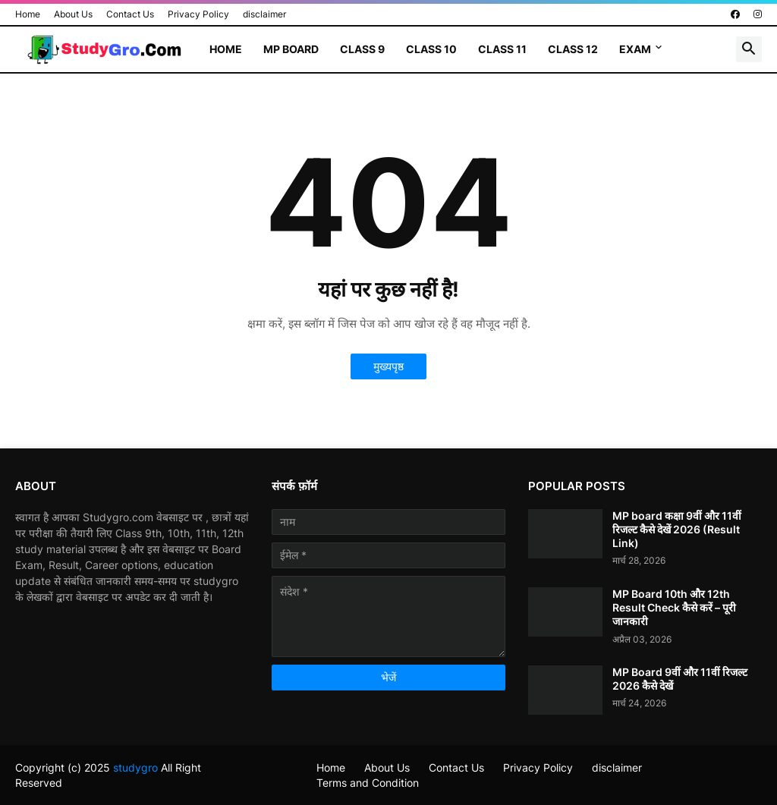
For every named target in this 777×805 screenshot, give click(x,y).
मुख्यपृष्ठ (388, 366)
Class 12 (573, 48)
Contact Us (130, 14)
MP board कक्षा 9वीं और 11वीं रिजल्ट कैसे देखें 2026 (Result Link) (676, 529)
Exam (635, 48)
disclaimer (264, 14)
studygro (135, 767)
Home (27, 14)
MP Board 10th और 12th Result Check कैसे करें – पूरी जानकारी (674, 607)
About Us (73, 14)
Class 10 (431, 48)
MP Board (291, 48)
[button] (749, 49)
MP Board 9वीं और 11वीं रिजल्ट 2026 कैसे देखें (679, 678)
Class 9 (362, 48)
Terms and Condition (367, 782)
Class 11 (502, 48)
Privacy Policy (198, 14)
